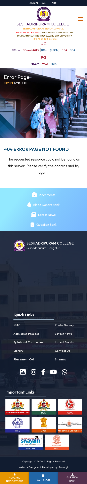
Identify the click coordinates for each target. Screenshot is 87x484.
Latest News (47, 215)
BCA (72, 50)
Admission (43, 479)
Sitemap (61, 359)
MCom (35, 64)
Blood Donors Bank (46, 205)
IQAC (16, 325)
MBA (53, 64)
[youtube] (53, 371)
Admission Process (26, 334)
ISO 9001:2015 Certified (45, 39)
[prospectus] (23, 371)
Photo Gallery (64, 325)
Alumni (34, 3)
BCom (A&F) (31, 50)
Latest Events (64, 342)
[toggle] (81, 19)
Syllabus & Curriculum (28, 342)
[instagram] (33, 371)
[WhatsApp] (64, 371)
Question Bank (46, 225)
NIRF (54, 3)
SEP (44, 3)
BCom (16, 50)
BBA (64, 50)
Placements (47, 195)
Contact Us (62, 351)
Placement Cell (24, 359)
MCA (45, 64)
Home (7, 82)
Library (18, 351)
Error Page (20, 82)
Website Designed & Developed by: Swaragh (44, 467)
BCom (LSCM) (50, 50)
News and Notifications (14, 479)
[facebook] (43, 371)
